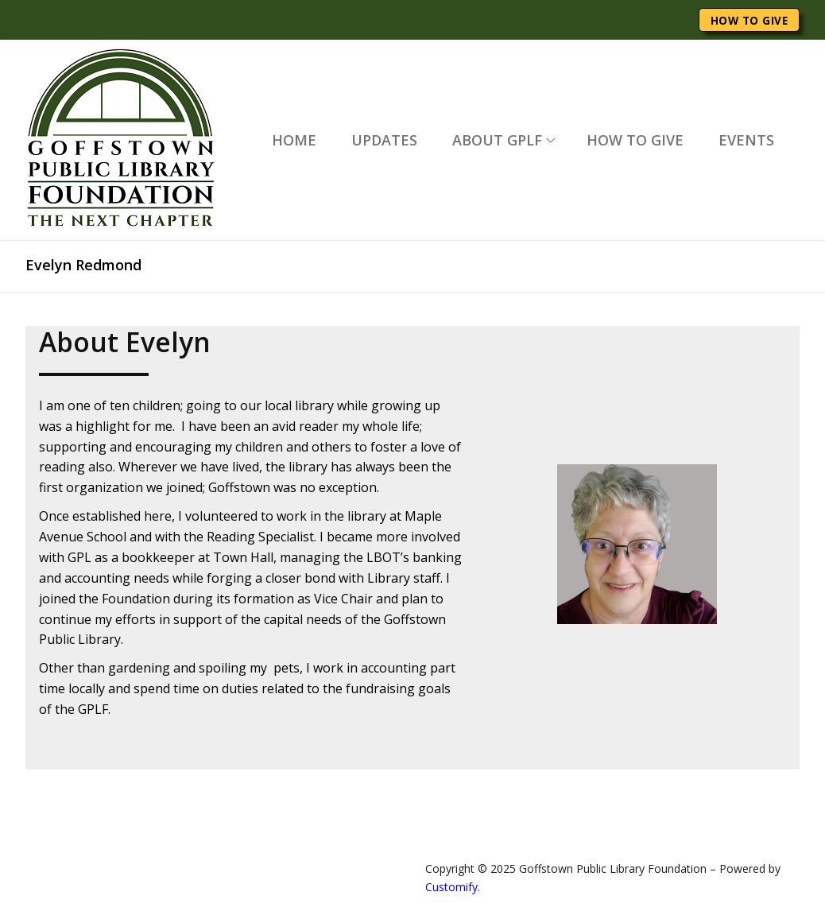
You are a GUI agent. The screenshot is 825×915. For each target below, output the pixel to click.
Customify (451, 886)
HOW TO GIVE (749, 20)
